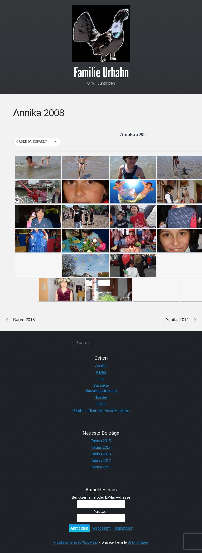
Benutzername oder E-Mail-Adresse (101, 497)
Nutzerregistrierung (101, 391)
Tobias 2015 (101, 441)
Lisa (101, 379)
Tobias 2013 (101, 454)
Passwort (101, 512)
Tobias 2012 (101, 460)
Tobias (101, 404)
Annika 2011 (177, 319)
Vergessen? (101, 528)
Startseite (101, 385)
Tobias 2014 (101, 447)
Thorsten (101, 397)
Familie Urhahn (101, 72)
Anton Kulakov (138, 542)
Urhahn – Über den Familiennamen (101, 410)
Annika (101, 366)
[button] (37, 142)
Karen (101, 372)
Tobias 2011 (101, 467)
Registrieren (123, 528)
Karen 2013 (24, 319)
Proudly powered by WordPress (75, 542)
